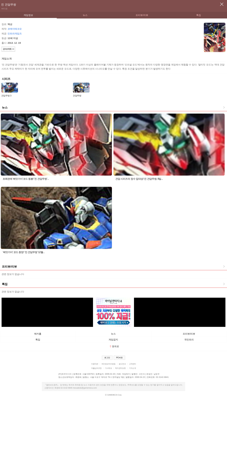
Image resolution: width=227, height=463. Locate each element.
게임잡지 (113, 339)
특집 (198, 15)
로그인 (107, 358)
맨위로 (114, 346)
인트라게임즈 (15, 33)
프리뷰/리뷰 (142, 15)
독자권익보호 (120, 368)
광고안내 (122, 364)
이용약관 (94, 364)
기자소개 (132, 368)
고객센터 (132, 364)
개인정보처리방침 (108, 364)
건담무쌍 (77, 95)
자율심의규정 (96, 368)
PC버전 (119, 358)
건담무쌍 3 (6, 95)
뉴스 (85, 15)
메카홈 (37, 333)
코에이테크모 (15, 28)
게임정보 (28, 15)
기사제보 (108, 368)
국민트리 (189, 339)
